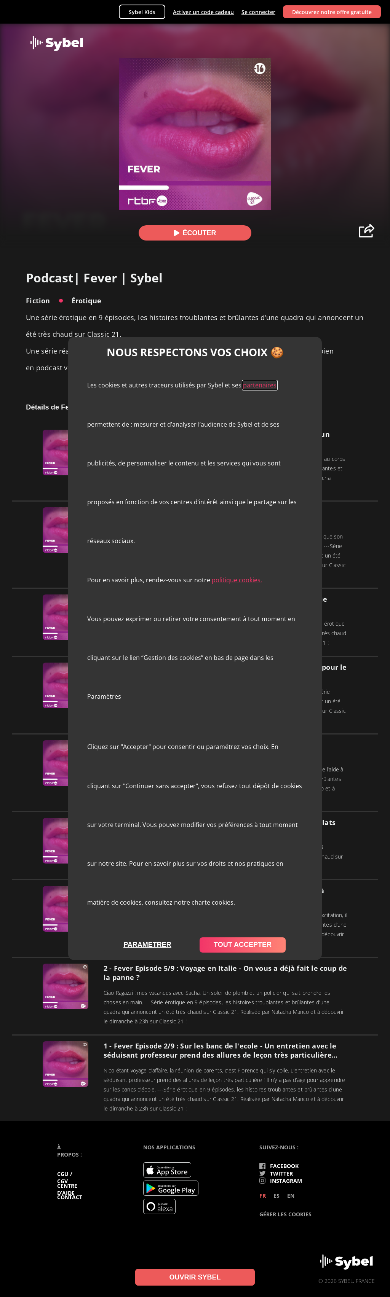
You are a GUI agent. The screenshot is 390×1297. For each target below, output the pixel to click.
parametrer (147, 944)
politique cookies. (237, 580)
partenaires (260, 385)
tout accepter (243, 944)
